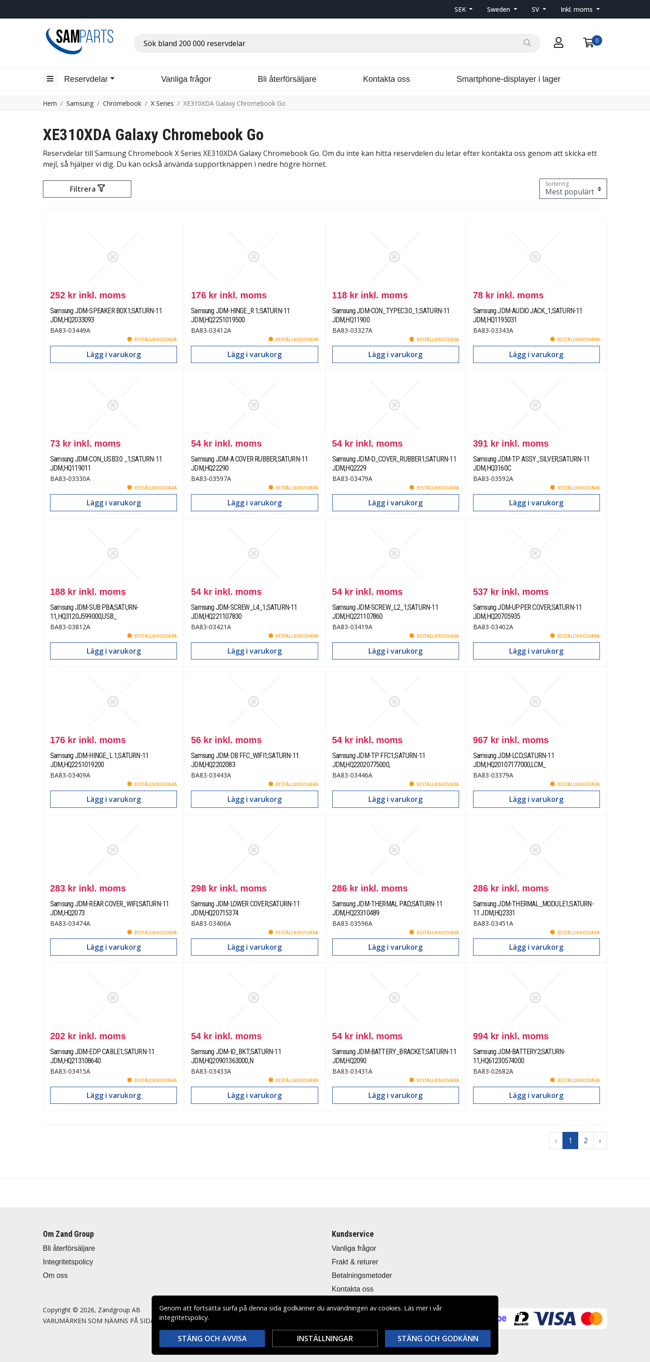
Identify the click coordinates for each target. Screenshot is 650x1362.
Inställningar (325, 1338)
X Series (162, 103)
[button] (463, 9)
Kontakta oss (386, 79)
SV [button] (536, 9)
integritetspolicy (183, 1317)
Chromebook (122, 103)
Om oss (55, 1275)
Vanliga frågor (186, 79)
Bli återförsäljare (287, 79)
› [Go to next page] (600, 1140)
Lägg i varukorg (114, 354)
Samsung (79, 103)
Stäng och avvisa (212, 1338)
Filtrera (87, 189)
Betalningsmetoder (362, 1275)
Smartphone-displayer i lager (509, 79)
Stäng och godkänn (438, 1338)
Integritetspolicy (68, 1262)
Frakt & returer (355, 1262)
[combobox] (337, 43)
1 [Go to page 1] (570, 1140)
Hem (50, 103)
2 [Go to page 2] (586, 1140)
